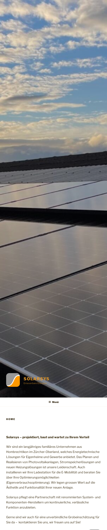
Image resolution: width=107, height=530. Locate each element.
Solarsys (37, 378)
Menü (54, 402)
